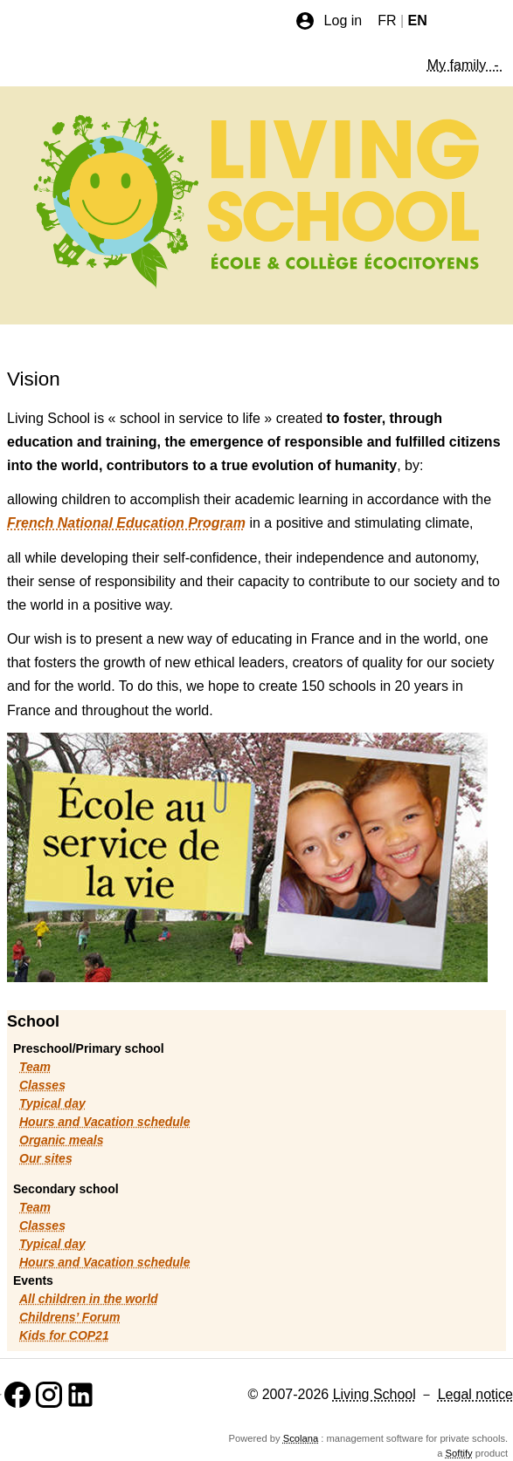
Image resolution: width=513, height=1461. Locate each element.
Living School (374, 1394)
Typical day (52, 1103)
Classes (42, 1085)
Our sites (46, 1158)
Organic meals (61, 1140)
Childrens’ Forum (69, 1317)
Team (35, 1067)
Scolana (300, 1438)
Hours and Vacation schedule (105, 1122)
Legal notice (475, 1394)
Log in (329, 20)
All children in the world (88, 1299)
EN (417, 20)
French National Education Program (126, 522)
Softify (459, 1453)
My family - (465, 65)
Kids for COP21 (64, 1335)
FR (387, 20)
